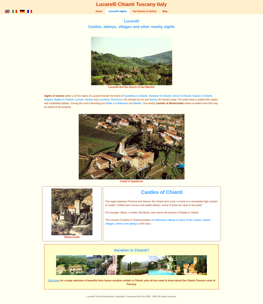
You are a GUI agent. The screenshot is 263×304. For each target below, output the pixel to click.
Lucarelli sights (117, 11)
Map (165, 11)
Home (99, 11)
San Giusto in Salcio (144, 11)
